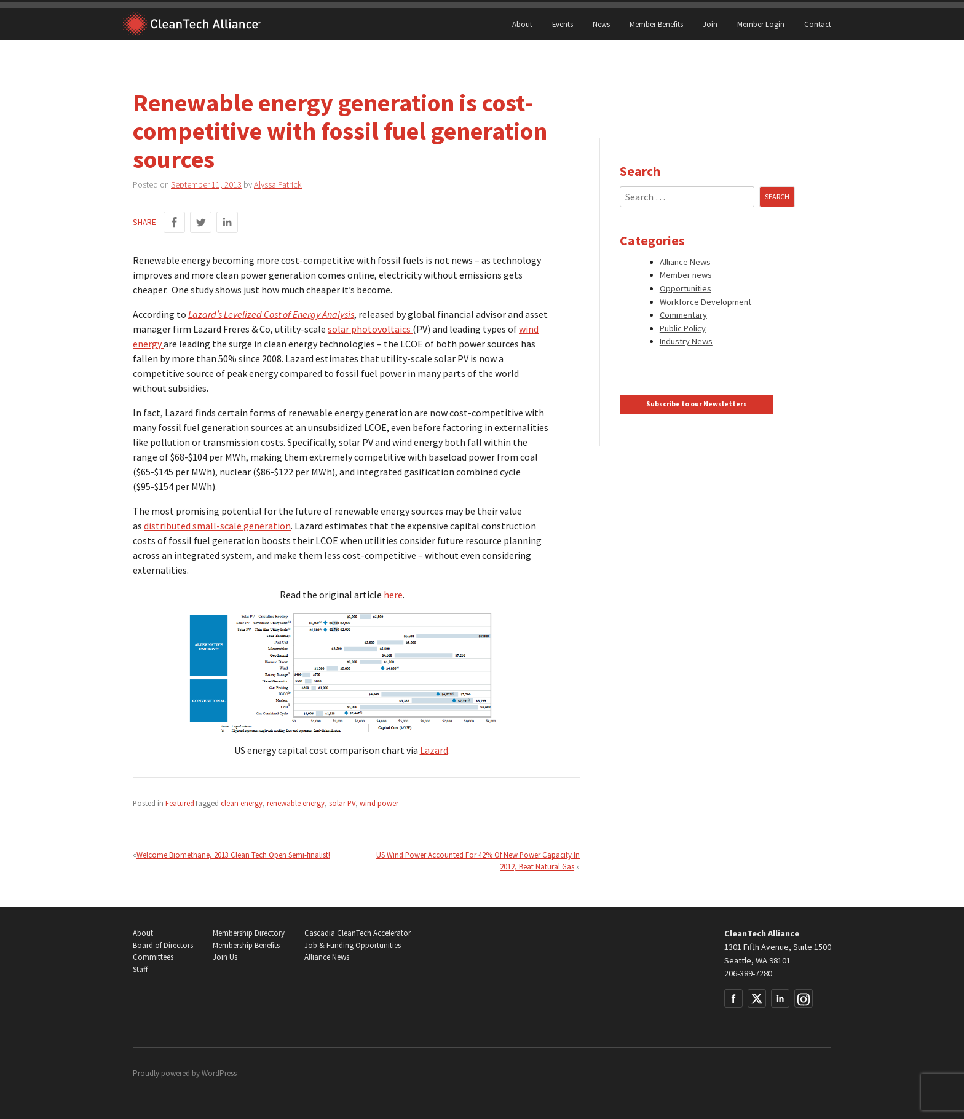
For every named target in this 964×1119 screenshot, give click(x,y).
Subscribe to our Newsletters (696, 404)
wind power (379, 803)
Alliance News (685, 261)
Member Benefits (656, 24)
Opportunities (685, 288)
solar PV (342, 803)
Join (710, 24)
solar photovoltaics (370, 329)
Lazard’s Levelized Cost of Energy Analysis (271, 314)
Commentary (683, 314)
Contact (817, 24)
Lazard (434, 750)
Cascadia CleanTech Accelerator (357, 933)
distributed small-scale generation (217, 526)
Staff (140, 969)
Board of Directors (163, 945)
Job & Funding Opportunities (352, 945)
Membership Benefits (246, 945)
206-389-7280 (748, 973)
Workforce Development (705, 301)
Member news (686, 274)
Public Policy (683, 328)
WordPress (219, 1073)
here (393, 594)
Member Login (760, 24)
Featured (179, 803)
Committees (153, 957)
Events (562, 24)
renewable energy (296, 803)
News (601, 24)
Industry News (686, 341)
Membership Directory (249, 933)
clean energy (242, 803)
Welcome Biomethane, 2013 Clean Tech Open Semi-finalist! (233, 855)
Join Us (225, 957)
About (522, 24)
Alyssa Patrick (278, 184)
